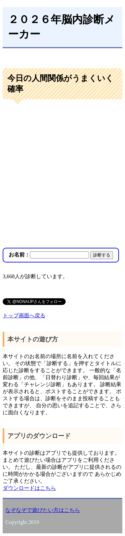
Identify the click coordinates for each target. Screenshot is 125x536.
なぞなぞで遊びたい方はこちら (42, 510)
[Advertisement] (62, 174)
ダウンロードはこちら (29, 488)
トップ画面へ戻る (24, 315)
